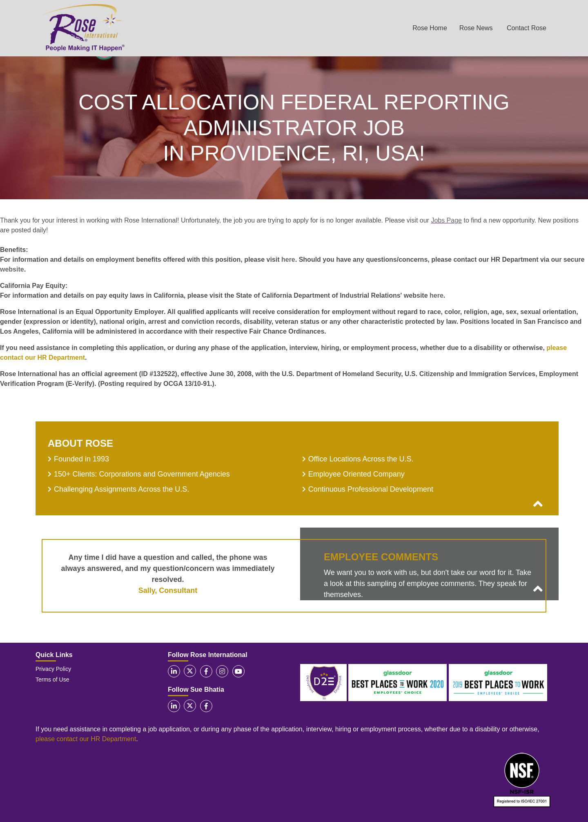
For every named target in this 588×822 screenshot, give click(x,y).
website (12, 269)
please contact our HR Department (86, 738)
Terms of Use (52, 679)
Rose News (476, 28)
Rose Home (429, 28)
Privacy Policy (53, 669)
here (288, 259)
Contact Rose (526, 28)
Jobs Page (446, 220)
